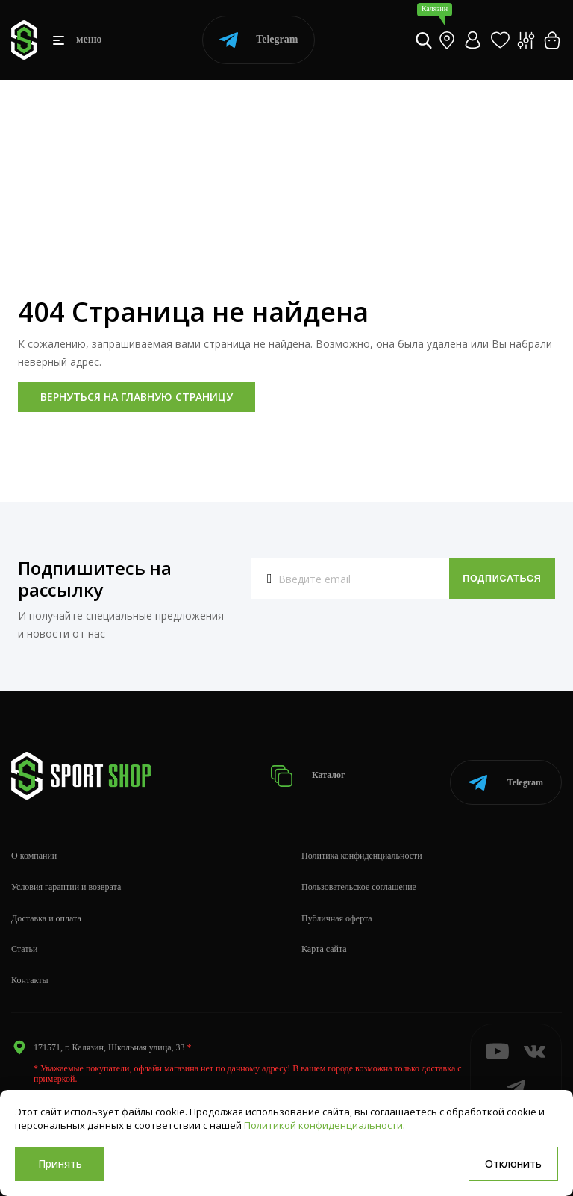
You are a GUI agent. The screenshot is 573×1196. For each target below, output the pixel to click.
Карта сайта (324, 939)
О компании (34, 846)
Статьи (24, 939)
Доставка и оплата (46, 908)
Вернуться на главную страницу (136, 397)
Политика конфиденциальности (361, 846)
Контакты (29, 970)
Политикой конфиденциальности (323, 1125)
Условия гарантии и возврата (66, 877)
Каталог (317, 770)
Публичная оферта (336, 908)
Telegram (258, 40)
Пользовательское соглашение (358, 877)
